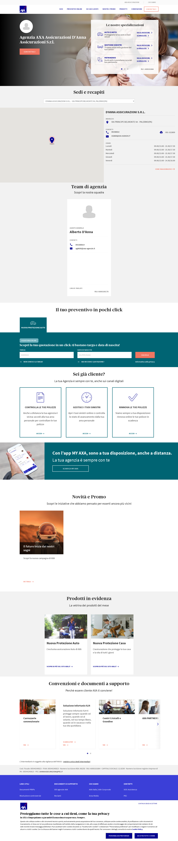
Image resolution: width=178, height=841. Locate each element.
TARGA (22, 350)
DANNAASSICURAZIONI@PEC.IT (51, 772)
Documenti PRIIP (27, 789)
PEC (125, 795)
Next (157, 724)
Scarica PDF (69, 742)
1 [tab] (121, 69)
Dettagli (28, 581)
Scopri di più (143, 35)
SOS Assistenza (130, 789)
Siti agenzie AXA (61, 789)
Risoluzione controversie (30, 795)
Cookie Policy (137, 829)
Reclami (57, 795)
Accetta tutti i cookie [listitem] (146, 836)
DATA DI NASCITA (84, 350)
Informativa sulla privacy (145, 362)
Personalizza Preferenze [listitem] (119, 836)
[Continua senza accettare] (147, 803)
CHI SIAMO (152, 2)
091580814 (115, 132)
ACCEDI (40, 433)
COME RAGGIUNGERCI (165, 169)
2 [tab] (124, 69)
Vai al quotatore (145, 32)
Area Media (94, 795)
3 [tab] (127, 69)
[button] (52, 140)
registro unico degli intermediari (76, 761)
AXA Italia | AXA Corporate (100, 789)
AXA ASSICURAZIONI (132, 2)
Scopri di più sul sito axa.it (60, 666)
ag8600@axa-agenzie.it (85, 248)
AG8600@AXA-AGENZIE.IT (120, 136)
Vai (26, 745)
